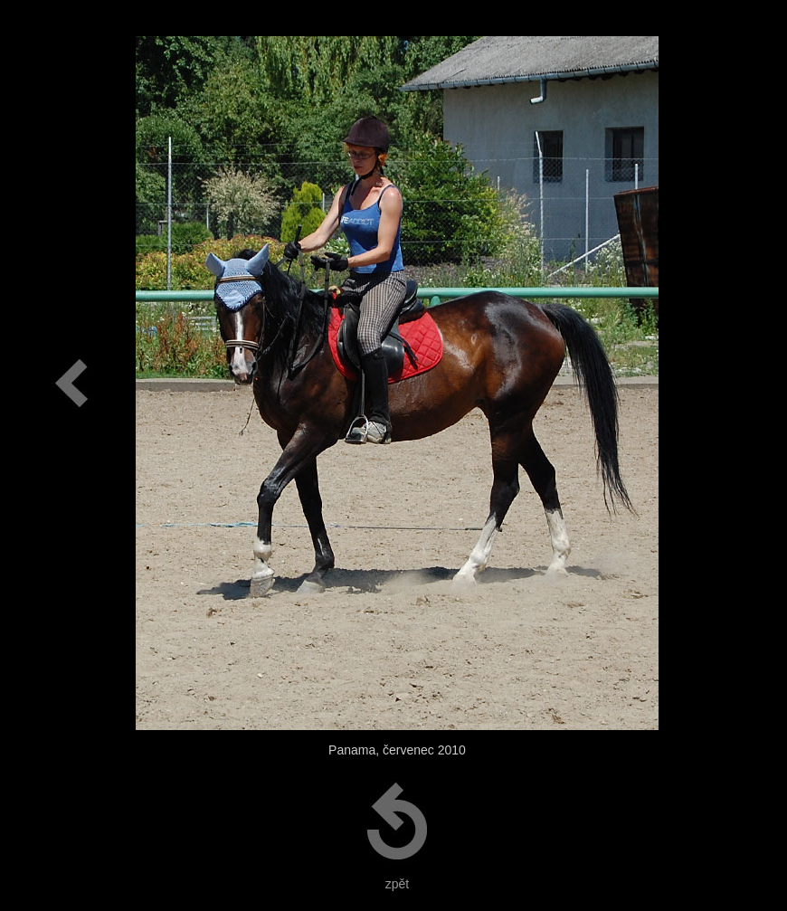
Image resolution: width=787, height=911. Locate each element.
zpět (397, 884)
